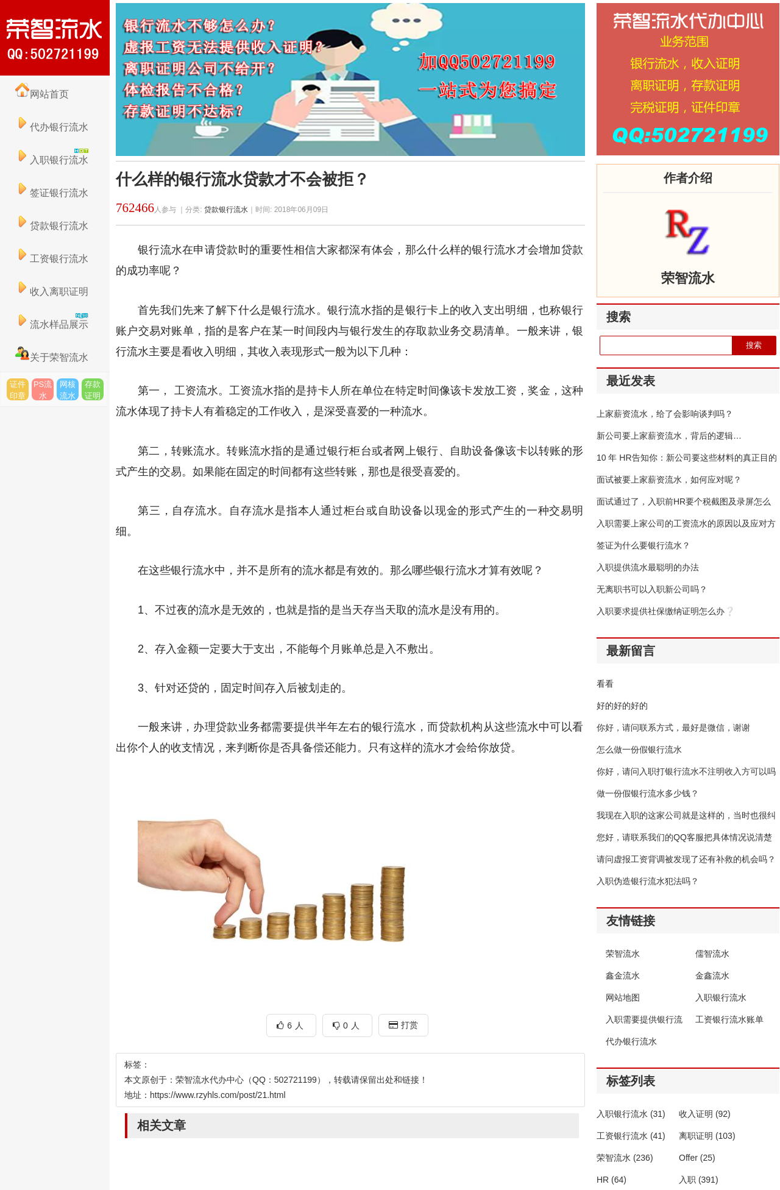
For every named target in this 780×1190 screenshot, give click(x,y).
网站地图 (623, 997)
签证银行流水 (51, 193)
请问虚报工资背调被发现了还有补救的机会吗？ (686, 859)
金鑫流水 (712, 975)
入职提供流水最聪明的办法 (648, 567)
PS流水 (43, 390)
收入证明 (705, 1114)
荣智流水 (623, 953)
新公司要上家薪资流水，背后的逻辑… (669, 436)
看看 (605, 684)
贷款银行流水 (51, 226)
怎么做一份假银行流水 (639, 749)
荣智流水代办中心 (55, 38)
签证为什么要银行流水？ (643, 545)
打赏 (403, 1025)
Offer (697, 1158)
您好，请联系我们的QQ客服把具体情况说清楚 (684, 837)
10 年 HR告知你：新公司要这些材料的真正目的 (687, 457)
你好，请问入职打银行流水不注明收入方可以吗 (686, 771)
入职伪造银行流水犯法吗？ (648, 881)
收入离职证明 (51, 291)
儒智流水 (712, 953)
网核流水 (68, 390)
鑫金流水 (623, 975)
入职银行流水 (720, 997)
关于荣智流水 (51, 357)
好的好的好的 (622, 705)
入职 (698, 1180)
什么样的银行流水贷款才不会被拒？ (242, 179)
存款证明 (93, 390)
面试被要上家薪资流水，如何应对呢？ (669, 479)
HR (611, 1180)
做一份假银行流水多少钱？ (648, 793)
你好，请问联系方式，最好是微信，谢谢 (673, 727)
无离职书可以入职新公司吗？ (652, 589)
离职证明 (707, 1136)
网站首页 (42, 94)
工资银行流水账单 (729, 1019)
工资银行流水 (51, 258)
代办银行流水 (51, 127)
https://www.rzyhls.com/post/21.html (218, 1095)
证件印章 (18, 390)
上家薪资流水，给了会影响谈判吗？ (665, 414)
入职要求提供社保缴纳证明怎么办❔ (666, 611)
